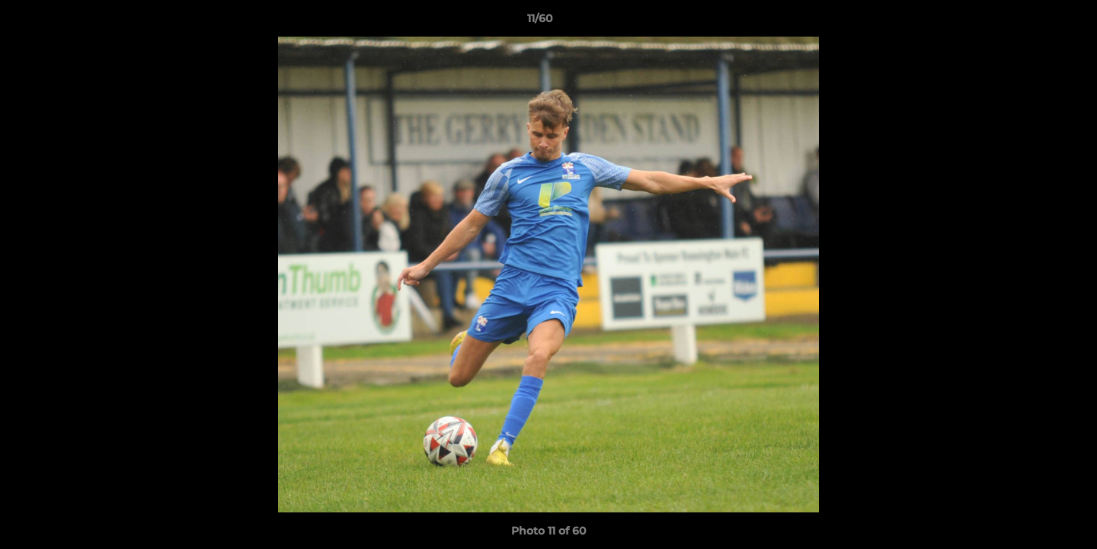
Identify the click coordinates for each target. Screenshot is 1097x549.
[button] (1033, 22)
